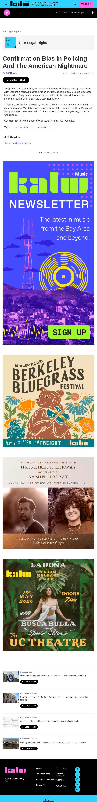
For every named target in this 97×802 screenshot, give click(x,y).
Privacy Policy (41, 785)
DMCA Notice (61, 786)
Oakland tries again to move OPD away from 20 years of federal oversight (53, 676)
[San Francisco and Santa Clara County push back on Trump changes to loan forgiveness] (11, 698)
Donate (87, 4)
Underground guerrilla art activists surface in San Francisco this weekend (53, 743)
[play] (7, 12)
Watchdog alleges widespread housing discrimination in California (49, 721)
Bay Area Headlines (28, 693)
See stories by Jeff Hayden (17, 143)
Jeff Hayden (12, 73)
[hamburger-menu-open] (6, 3)
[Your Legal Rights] (10, 42)
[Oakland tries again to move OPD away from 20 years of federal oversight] (11, 676)
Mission (39, 768)
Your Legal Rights (33, 43)
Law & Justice (43, 127)
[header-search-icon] (74, 4)
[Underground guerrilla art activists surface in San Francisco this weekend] (11, 743)
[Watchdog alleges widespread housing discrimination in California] (11, 722)
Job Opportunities (43, 774)
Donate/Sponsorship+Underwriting (44, 779)
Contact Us (60, 780)
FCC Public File (62, 768)
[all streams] (93, 13)
